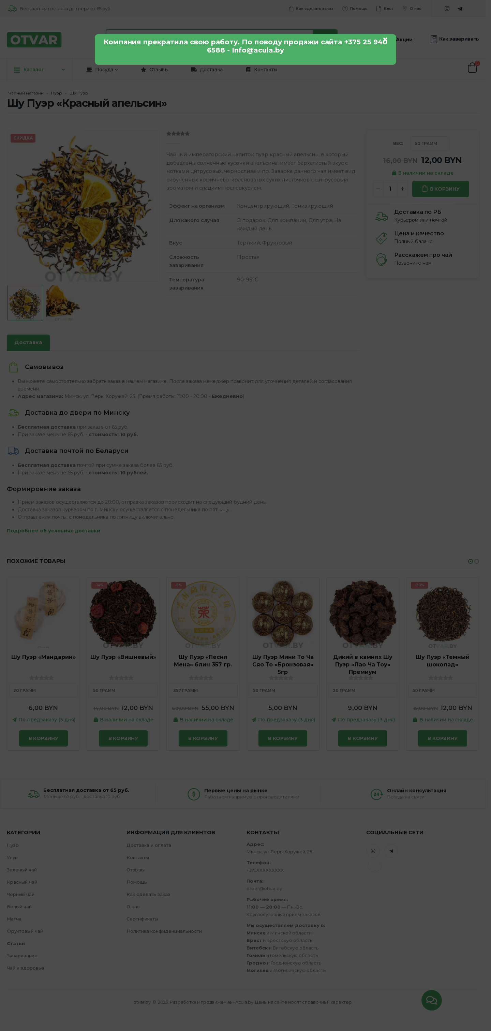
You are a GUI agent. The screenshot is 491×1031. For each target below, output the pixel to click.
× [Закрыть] (385, 39)
